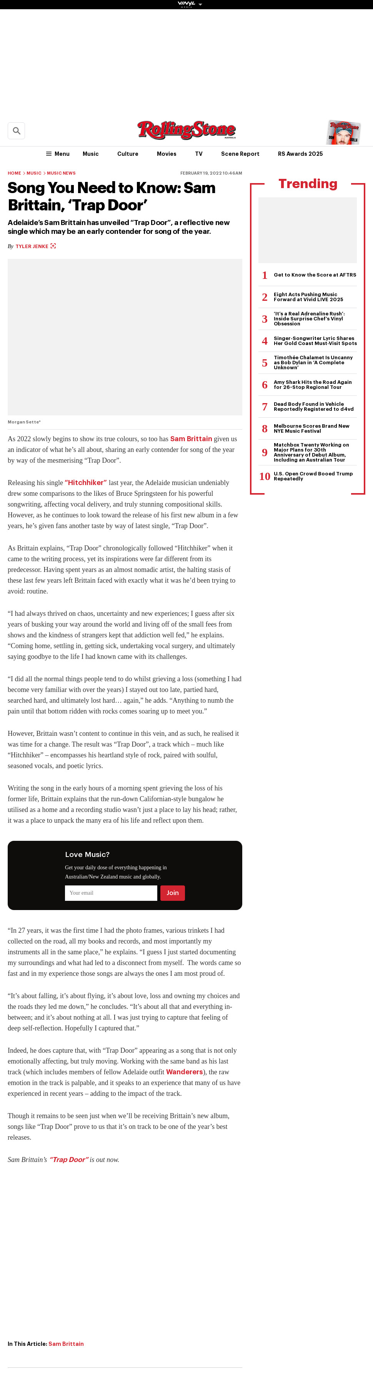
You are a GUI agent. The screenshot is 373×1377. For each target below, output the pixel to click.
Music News (61, 173)
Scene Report (240, 154)
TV (199, 154)
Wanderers (184, 1072)
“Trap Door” (68, 1159)
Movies (167, 154)
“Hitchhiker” (86, 482)
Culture (127, 154)
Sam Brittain (191, 438)
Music (91, 154)
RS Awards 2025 (300, 154)
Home (14, 173)
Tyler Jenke (35, 246)
